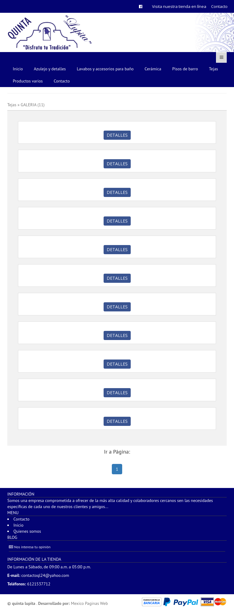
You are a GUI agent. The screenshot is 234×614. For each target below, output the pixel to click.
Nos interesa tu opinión (30, 547)
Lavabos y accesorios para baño (105, 69)
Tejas (213, 69)
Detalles (117, 135)
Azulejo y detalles (50, 69)
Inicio (18, 69)
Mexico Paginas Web (89, 603)
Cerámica (153, 69)
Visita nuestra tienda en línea (179, 6)
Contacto (219, 6)
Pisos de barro (185, 69)
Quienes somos (27, 531)
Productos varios (28, 81)
